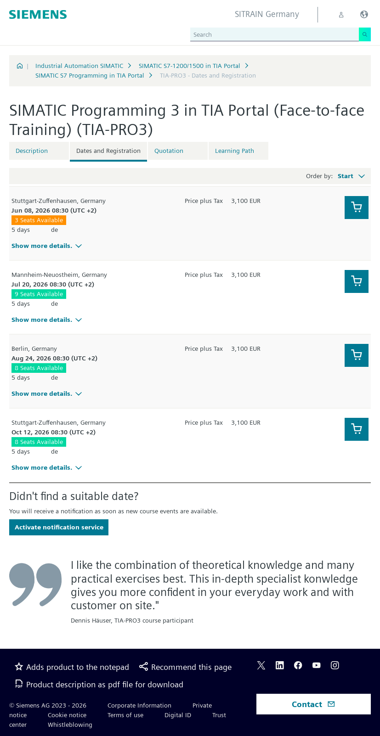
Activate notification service (59, 527)
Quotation (168, 150)
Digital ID (177, 715)
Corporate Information (139, 705)
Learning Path (234, 150)
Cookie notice (67, 715)
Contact (313, 704)
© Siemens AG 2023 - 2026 (47, 705)
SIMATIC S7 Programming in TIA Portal (89, 75)
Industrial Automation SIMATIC (79, 65)
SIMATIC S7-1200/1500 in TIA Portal (189, 65)
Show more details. (48, 245)
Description (32, 150)
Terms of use (125, 715)
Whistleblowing (70, 724)
